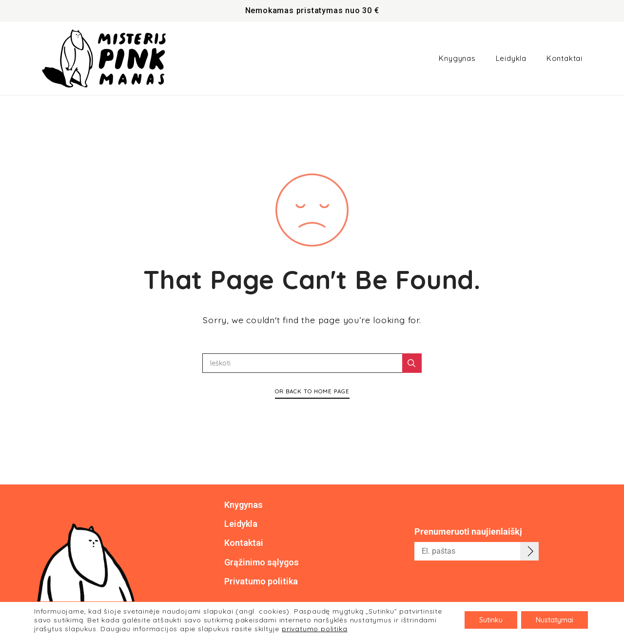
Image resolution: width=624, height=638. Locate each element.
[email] (476, 551)
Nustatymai (554, 620)
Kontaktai (564, 58)
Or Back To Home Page (312, 391)
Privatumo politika (261, 581)
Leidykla (511, 58)
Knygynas (457, 58)
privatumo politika (314, 628)
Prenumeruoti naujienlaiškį (468, 531)
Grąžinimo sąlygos (261, 562)
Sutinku (491, 620)
